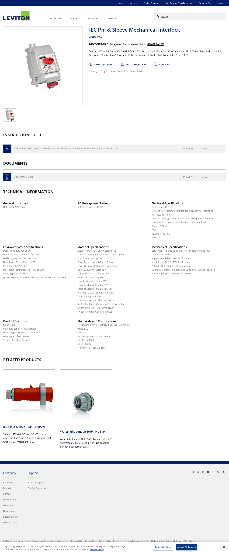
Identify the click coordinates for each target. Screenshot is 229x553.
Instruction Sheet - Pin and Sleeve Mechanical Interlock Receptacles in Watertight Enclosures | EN (66, 148)
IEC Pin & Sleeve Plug (24, 427)
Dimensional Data (23, 176)
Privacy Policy (105, 541)
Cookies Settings (163, 547)
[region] (114, 547)
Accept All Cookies (186, 547)
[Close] (223, 546)
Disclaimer (118, 541)
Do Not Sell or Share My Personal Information (23, 541)
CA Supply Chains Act (134, 541)
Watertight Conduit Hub (83, 431)
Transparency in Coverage (57, 541)
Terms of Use (77, 541)
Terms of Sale (91, 541)
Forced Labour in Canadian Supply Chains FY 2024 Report (171, 541)
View (204, 148)
